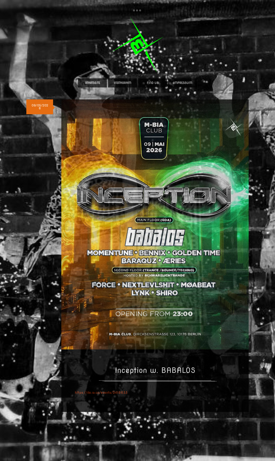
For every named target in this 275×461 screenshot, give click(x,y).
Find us (152, 83)
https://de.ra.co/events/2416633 (101, 393)
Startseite (92, 83)
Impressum (182, 83)
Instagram (122, 83)
